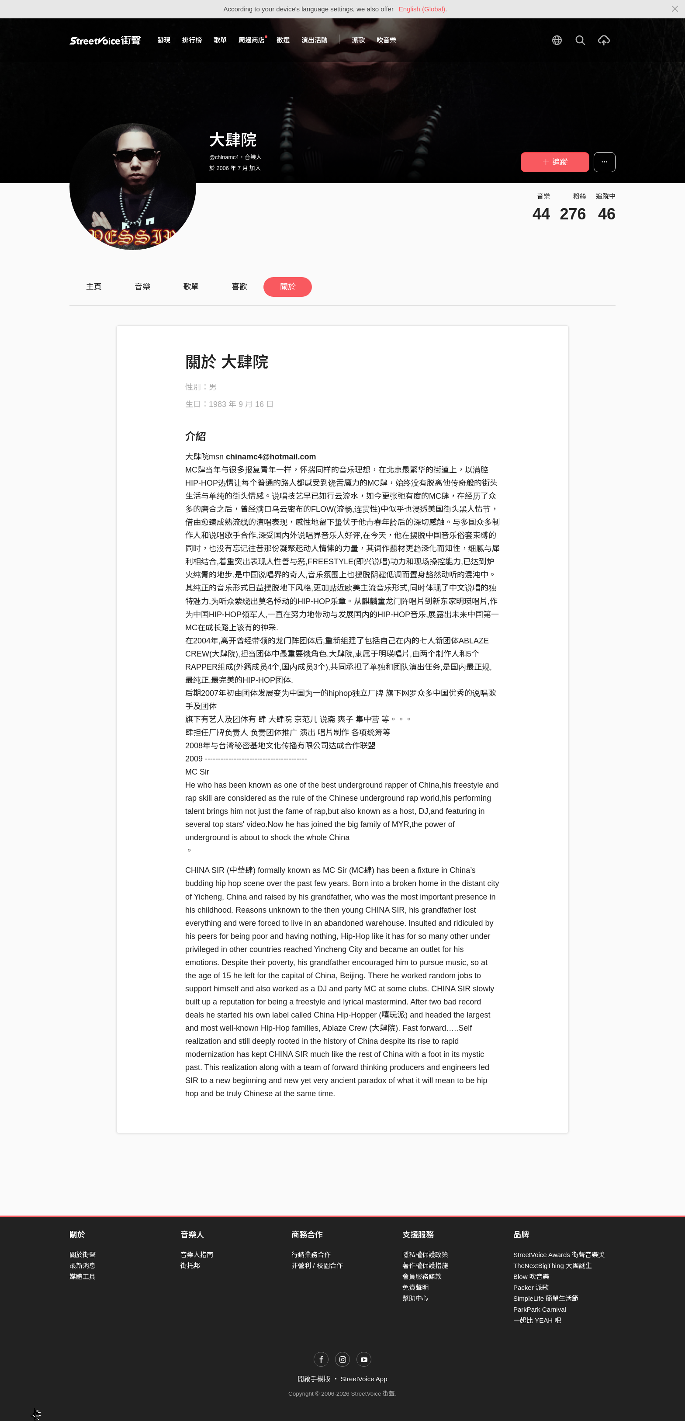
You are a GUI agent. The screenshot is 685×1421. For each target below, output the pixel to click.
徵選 (283, 40)
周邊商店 (253, 39)
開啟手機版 (314, 1379)
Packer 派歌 (531, 1287)
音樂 (142, 286)
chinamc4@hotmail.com (271, 456)
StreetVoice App (364, 1379)
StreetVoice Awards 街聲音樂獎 (559, 1254)
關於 (288, 286)
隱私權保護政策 (425, 1254)
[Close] (675, 9)
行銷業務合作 (311, 1254)
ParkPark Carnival (539, 1309)
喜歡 (239, 286)
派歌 (358, 40)
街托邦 (190, 1265)
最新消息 (82, 1265)
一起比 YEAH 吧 (537, 1320)
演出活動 (314, 40)
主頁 (94, 286)
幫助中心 (415, 1298)
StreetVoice (105, 40)
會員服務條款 (422, 1276)
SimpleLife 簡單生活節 (545, 1298)
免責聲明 (415, 1287)
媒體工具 (82, 1276)
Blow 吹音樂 (531, 1276)
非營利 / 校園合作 (317, 1265)
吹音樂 (386, 40)
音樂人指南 (196, 1254)
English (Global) (422, 9)
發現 (163, 40)
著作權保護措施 (425, 1265)
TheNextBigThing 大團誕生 (552, 1265)
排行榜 (192, 40)
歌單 (220, 40)
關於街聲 (82, 1254)
